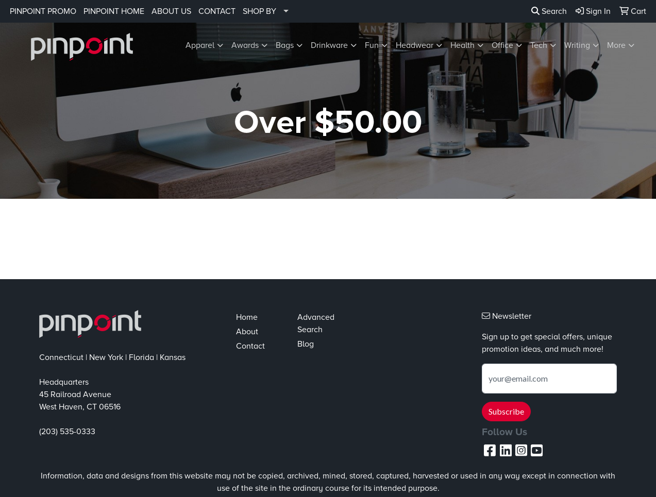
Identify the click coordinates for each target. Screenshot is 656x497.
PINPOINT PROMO (43, 11)
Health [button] (462, 45)
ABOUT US (171, 11)
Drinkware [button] (329, 45)
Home (247, 317)
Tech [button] (538, 45)
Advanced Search (315, 323)
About (247, 332)
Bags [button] (285, 45)
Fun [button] (372, 45)
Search (549, 11)
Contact (250, 346)
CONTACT (217, 11)
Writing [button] (577, 45)
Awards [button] (245, 45)
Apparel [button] (200, 45)
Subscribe (506, 411)
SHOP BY (259, 11)
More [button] (616, 45)
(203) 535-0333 (67, 431)
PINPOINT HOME (113, 11)
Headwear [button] (414, 45)
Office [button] (502, 45)
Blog (305, 344)
